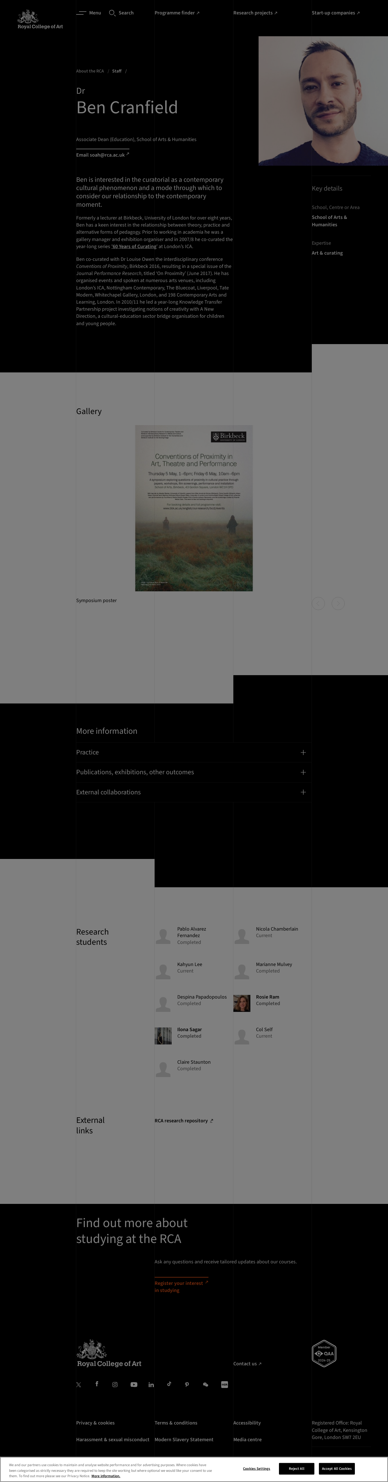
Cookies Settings (256, 1470)
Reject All (296, 1470)
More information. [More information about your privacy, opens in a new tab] (105, 1478)
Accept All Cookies (337, 1470)
